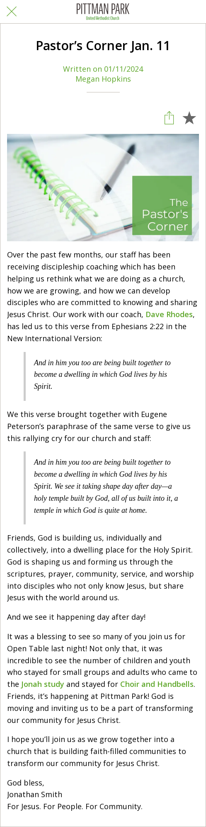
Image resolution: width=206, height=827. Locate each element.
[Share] (169, 117)
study (54, 684)
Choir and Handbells (157, 684)
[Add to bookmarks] (189, 117)
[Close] (12, 12)
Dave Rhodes (169, 314)
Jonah (31, 684)
